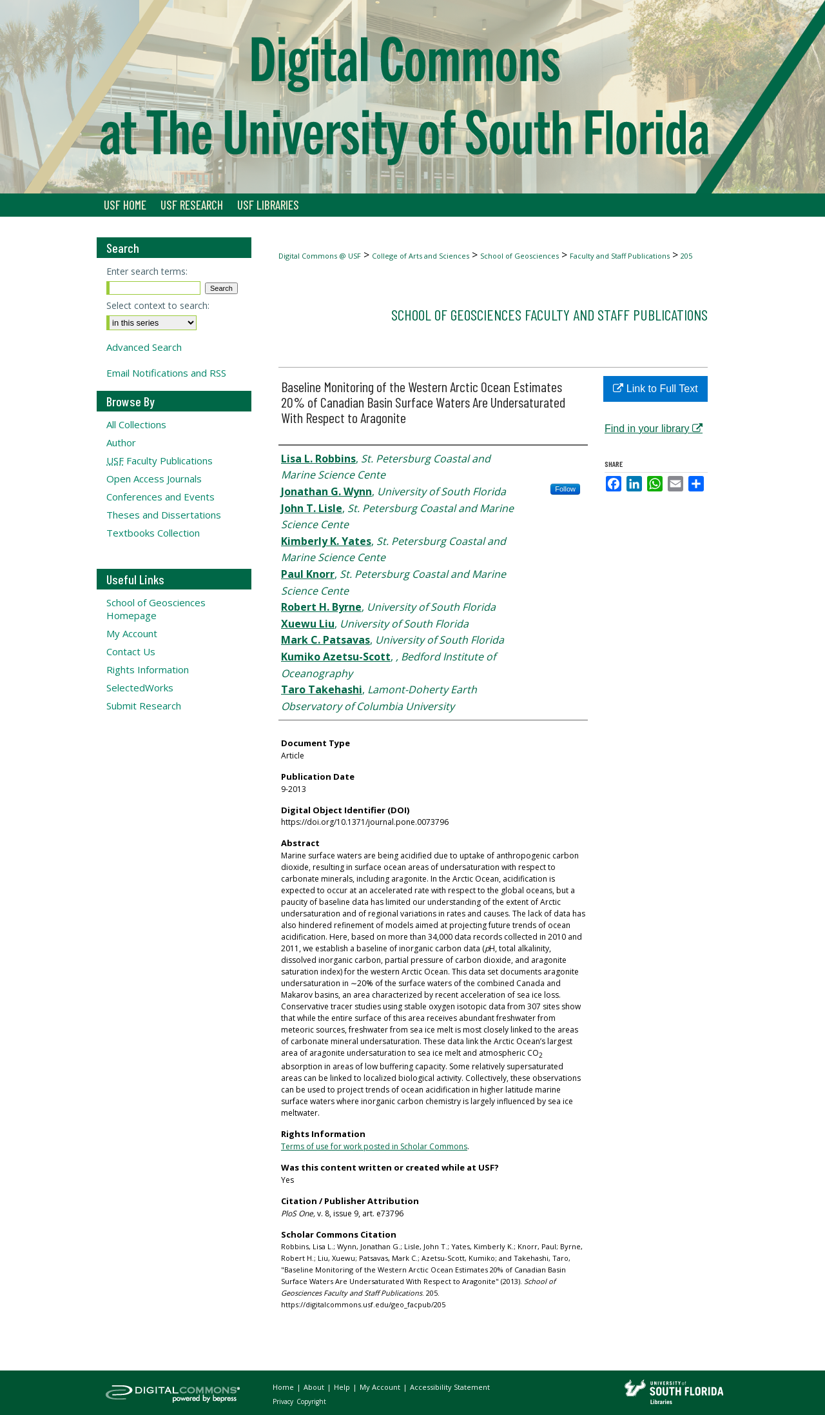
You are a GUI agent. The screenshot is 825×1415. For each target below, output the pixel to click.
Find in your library (654, 428)
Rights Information (147, 669)
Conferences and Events (160, 496)
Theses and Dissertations (163, 514)
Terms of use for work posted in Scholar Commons (374, 1146)
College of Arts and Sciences (420, 256)
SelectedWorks (139, 687)
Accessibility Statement (450, 1387)
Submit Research (143, 705)
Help (343, 1387)
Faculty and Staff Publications (620, 256)
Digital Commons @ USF (319, 256)
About (315, 1387)
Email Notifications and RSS (166, 372)
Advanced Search (144, 347)
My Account (131, 633)
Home (284, 1387)
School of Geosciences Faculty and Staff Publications (549, 314)
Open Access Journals (154, 478)
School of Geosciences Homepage (156, 609)
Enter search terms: (147, 271)
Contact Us (130, 651)
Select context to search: (157, 305)
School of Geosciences (519, 256)
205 (686, 256)
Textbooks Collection (153, 532)
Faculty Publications (159, 460)
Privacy (284, 1401)
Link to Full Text (655, 388)
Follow (565, 489)
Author (121, 442)
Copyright (311, 1401)
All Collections (136, 424)
